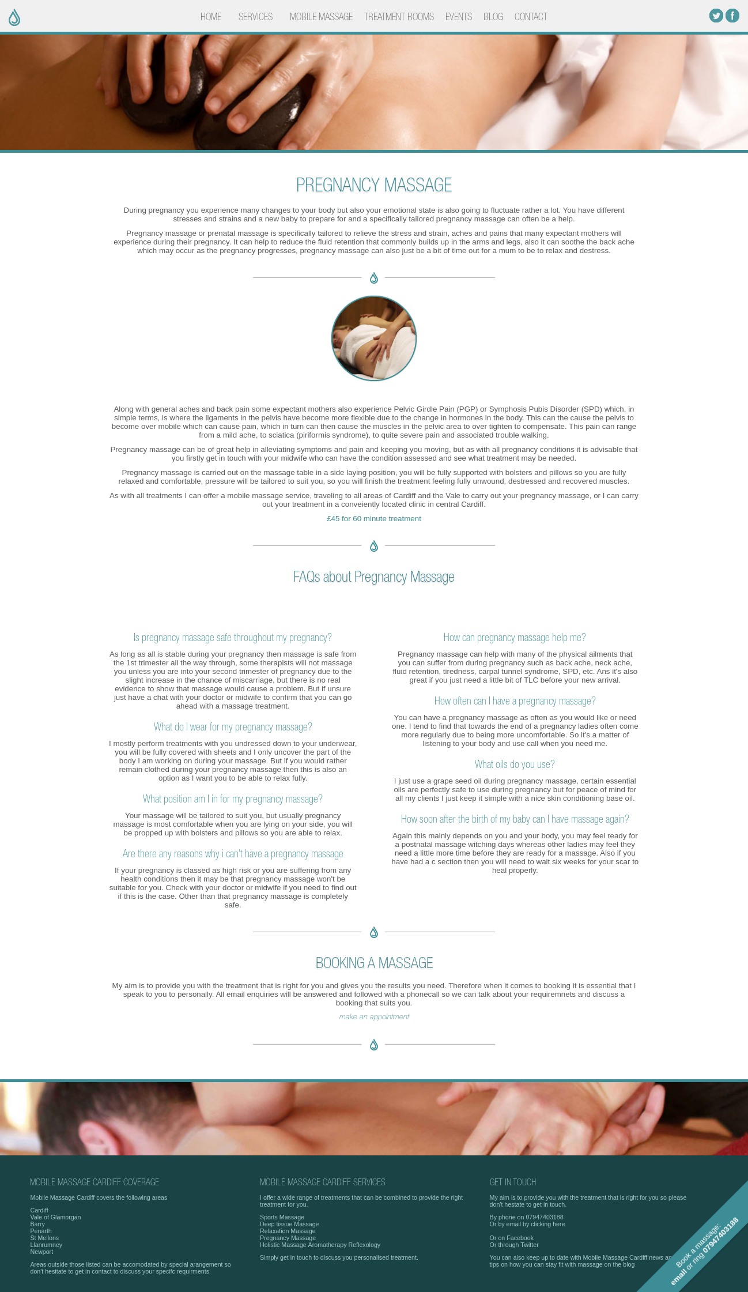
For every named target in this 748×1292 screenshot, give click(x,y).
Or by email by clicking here (527, 1224)
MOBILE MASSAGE (321, 17)
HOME (211, 17)
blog (628, 1264)
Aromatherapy (327, 1244)
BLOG (493, 17)
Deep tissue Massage (289, 1224)
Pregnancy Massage (288, 1237)
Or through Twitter (514, 1244)
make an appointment (374, 1017)
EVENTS (458, 17)
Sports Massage (282, 1217)
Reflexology (364, 1244)
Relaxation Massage (288, 1230)
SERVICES (256, 17)
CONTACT (531, 17)
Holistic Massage (283, 1244)
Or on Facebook (512, 1237)
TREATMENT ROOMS (399, 17)
